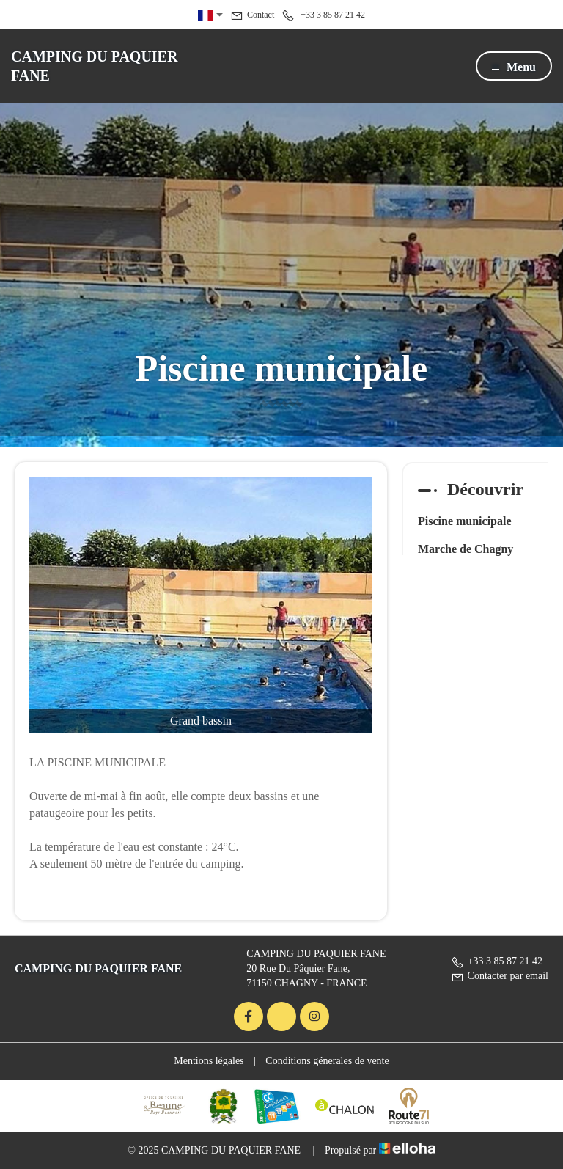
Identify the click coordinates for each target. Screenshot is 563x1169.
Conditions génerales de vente (327, 1060)
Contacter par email (499, 975)
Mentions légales (208, 1060)
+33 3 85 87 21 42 (496, 961)
